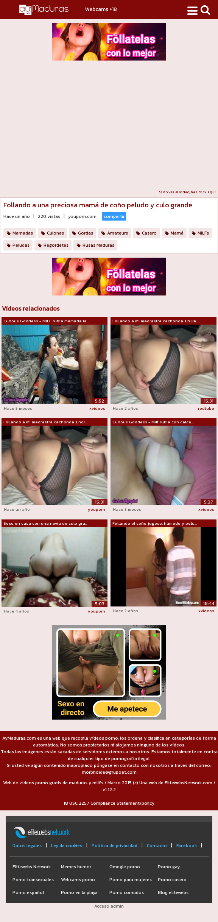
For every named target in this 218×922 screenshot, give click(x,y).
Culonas (55, 233)
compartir (114, 216)
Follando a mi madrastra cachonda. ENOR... (155, 321)
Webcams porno (78, 879)
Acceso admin (109, 906)
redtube (206, 408)
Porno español (28, 892)
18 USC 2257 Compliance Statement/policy (109, 803)
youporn (96, 509)
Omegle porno (124, 866)
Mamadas (22, 233)
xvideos (97, 408)
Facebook (186, 845)
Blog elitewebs (173, 892)
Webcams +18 (101, 9)
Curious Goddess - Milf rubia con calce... (152, 422)
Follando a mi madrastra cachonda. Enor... (45, 422)
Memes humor (76, 866)
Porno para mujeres (130, 879)
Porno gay (169, 866)
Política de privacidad (114, 845)
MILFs (203, 233)
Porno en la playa (79, 892)
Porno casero (172, 879)
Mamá (177, 233)
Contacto (157, 845)
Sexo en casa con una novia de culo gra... (45, 523)
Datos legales (27, 845)
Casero (149, 233)
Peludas (21, 245)
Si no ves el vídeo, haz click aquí (187, 192)
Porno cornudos (126, 892)
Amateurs (117, 233)
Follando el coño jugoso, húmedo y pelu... (154, 523)
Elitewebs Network (31, 866)
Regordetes (56, 245)
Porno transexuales (33, 879)
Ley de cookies (66, 845)
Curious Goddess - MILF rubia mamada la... (46, 321)
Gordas (85, 233)
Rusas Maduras (98, 245)
